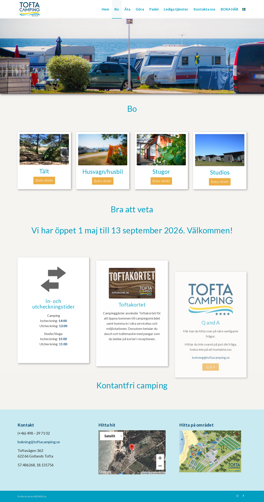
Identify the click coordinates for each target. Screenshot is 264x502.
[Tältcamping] (44, 149)
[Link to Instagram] (237, 496)
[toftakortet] (132, 308)
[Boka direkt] (44, 180)
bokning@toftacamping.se (39, 442)
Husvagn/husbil (102, 171)
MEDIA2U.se (40, 496)
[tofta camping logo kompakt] (30, 9)
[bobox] (161, 150)
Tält (44, 171)
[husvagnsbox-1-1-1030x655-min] (102, 149)
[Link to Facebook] (243, 496)
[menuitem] (105, 9)
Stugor (161, 171)
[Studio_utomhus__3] (219, 151)
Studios (220, 173)
